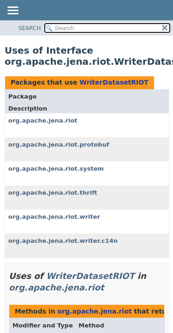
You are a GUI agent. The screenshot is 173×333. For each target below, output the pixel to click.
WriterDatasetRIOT (113, 82)
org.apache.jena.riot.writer (54, 216)
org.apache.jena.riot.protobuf (58, 144)
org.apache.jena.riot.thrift (52, 192)
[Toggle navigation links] (12, 11)
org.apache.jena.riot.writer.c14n (63, 240)
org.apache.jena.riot (43, 120)
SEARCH (29, 28)
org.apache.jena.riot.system (56, 168)
